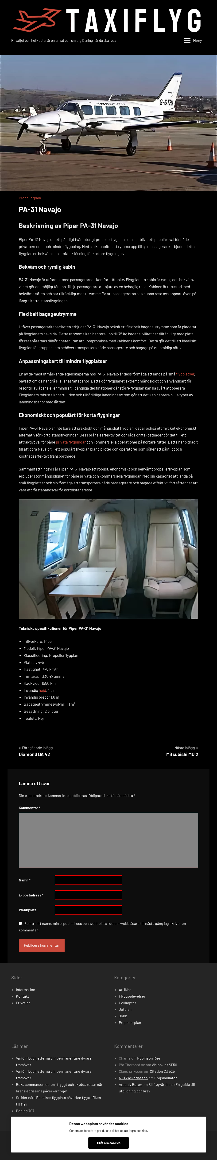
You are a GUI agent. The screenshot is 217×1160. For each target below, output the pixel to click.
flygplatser (185, 373)
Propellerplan (30, 197)
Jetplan (125, 1009)
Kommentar (29, 807)
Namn (25, 880)
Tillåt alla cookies (108, 1143)
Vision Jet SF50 (164, 1064)
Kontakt (22, 996)
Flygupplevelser (132, 996)
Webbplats (27, 909)
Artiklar (125, 989)
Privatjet (23, 1002)
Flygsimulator (165, 1078)
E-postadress (31, 895)
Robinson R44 (148, 1058)
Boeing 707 (25, 1110)
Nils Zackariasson (133, 1078)
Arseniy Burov (130, 1084)
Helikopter (127, 1002)
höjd (42, 690)
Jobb (123, 1016)
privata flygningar (71, 442)
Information (25, 989)
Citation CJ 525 (162, 1071)
